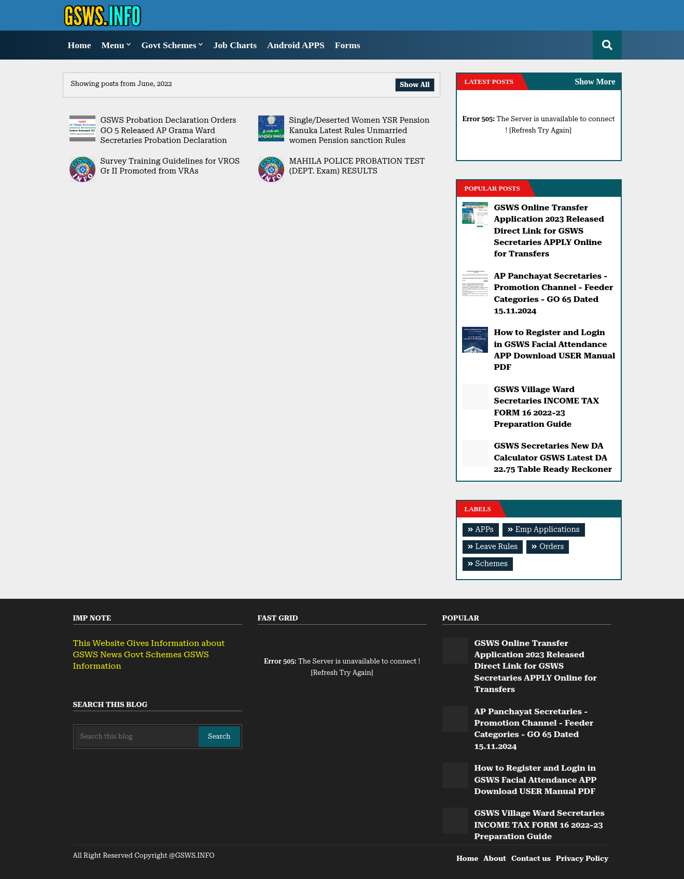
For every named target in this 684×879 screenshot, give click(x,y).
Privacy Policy (582, 858)
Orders (551, 546)
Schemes (492, 563)
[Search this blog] (137, 736)
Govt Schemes (168, 45)
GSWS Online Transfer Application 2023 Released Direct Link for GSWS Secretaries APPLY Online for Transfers (549, 231)
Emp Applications (547, 529)
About (494, 858)
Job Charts (235, 45)
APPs (485, 529)
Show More (595, 81)
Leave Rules (497, 546)
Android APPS (296, 45)
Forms (347, 45)
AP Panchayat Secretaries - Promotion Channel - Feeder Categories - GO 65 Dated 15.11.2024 (553, 293)
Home (79, 45)
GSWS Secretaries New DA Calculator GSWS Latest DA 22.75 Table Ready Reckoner (553, 457)
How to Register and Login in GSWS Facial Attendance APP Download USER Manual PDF (555, 349)
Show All (414, 85)
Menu (112, 45)
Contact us (531, 858)
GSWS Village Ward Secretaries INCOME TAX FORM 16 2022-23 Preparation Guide (546, 406)
